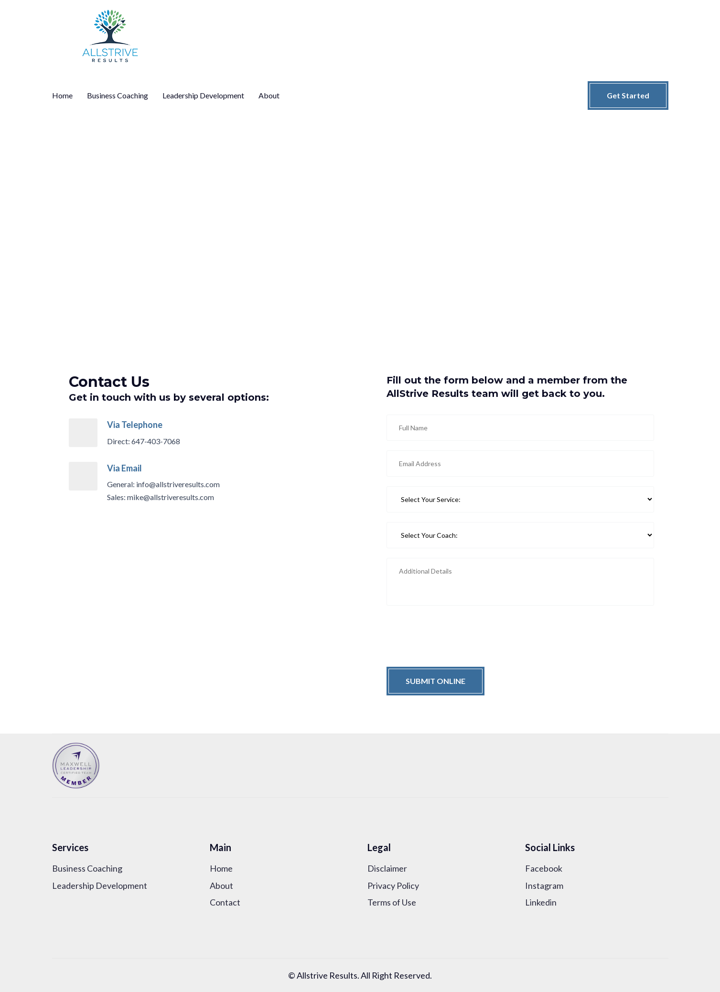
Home (62, 95)
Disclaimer (387, 868)
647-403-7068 (155, 441)
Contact (225, 902)
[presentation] (459, 633)
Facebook (543, 868)
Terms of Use (391, 902)
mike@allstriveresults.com (170, 496)
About (268, 95)
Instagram (544, 885)
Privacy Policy (393, 885)
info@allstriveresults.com (178, 484)
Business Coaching (117, 95)
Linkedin (541, 902)
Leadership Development (203, 95)
